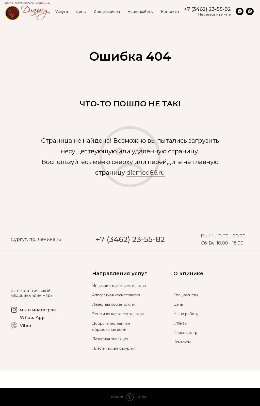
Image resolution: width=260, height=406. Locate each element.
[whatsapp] (239, 11)
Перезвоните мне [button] (214, 14)
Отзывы (180, 323)
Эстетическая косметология (118, 314)
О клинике (188, 273)
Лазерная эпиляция (110, 339)
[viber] (250, 11)
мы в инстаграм (38, 309)
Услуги (61, 11)
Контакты (170, 11)
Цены (81, 11)
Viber (26, 325)
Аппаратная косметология (116, 295)
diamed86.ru (145, 172)
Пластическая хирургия (113, 348)
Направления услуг (119, 273)
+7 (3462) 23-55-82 (130, 251)
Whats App (32, 317)
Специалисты (107, 11)
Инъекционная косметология (119, 285)
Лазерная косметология (114, 304)
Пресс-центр (185, 332)
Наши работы (140, 11)
